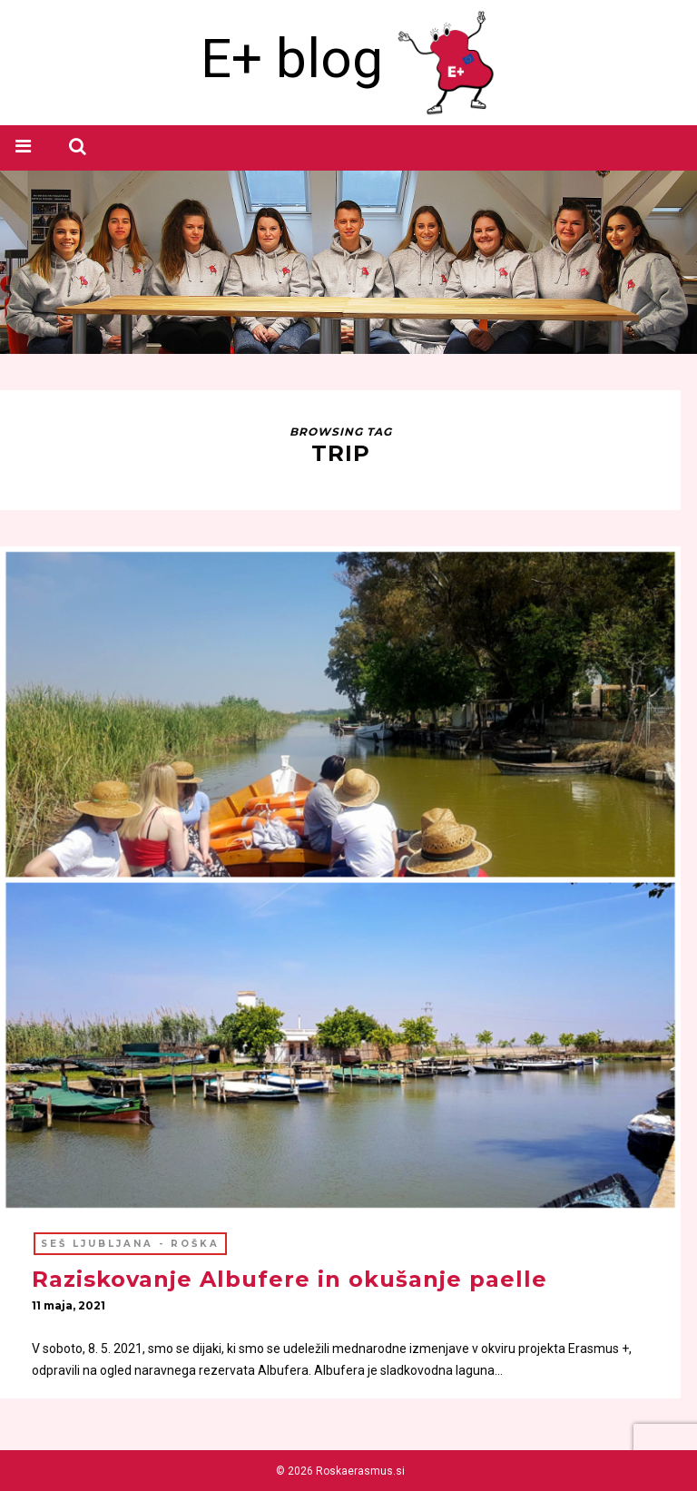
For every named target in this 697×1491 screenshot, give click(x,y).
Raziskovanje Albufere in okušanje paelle (289, 1279)
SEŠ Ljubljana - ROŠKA (130, 1244)
